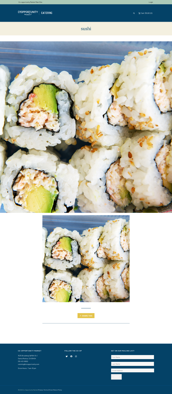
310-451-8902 (23, 361)
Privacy (40, 390)
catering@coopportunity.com (28, 364)
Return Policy (57, 390)
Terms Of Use (48, 390)
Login (151, 2)
